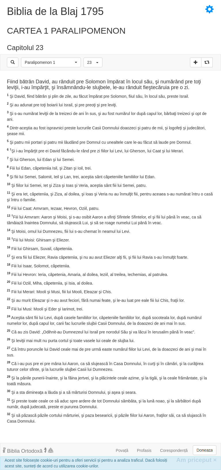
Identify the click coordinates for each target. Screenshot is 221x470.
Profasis (144, 450)
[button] (51, 62)
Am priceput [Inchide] (196, 460)
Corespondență (174, 450)
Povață (122, 450)
